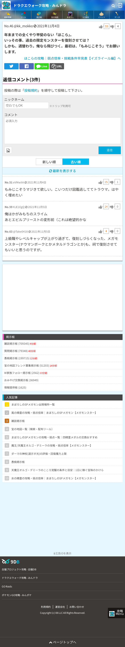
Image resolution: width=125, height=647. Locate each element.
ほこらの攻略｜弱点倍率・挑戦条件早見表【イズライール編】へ (72, 58)
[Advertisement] (62, 295)
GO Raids (7, 586)
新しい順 (49, 161)
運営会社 (60, 606)
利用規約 (46, 606)
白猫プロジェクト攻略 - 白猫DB (19, 569)
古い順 (76, 161)
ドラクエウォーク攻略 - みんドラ (39, 5)
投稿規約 (31, 90)
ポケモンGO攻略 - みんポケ (17, 595)
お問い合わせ (76, 606)
